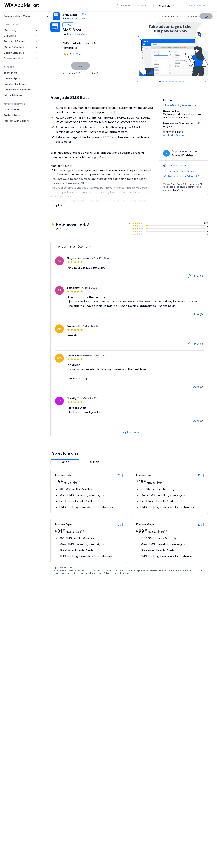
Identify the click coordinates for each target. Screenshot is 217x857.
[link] (21, 16)
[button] (198, 123)
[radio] (65, 461)
